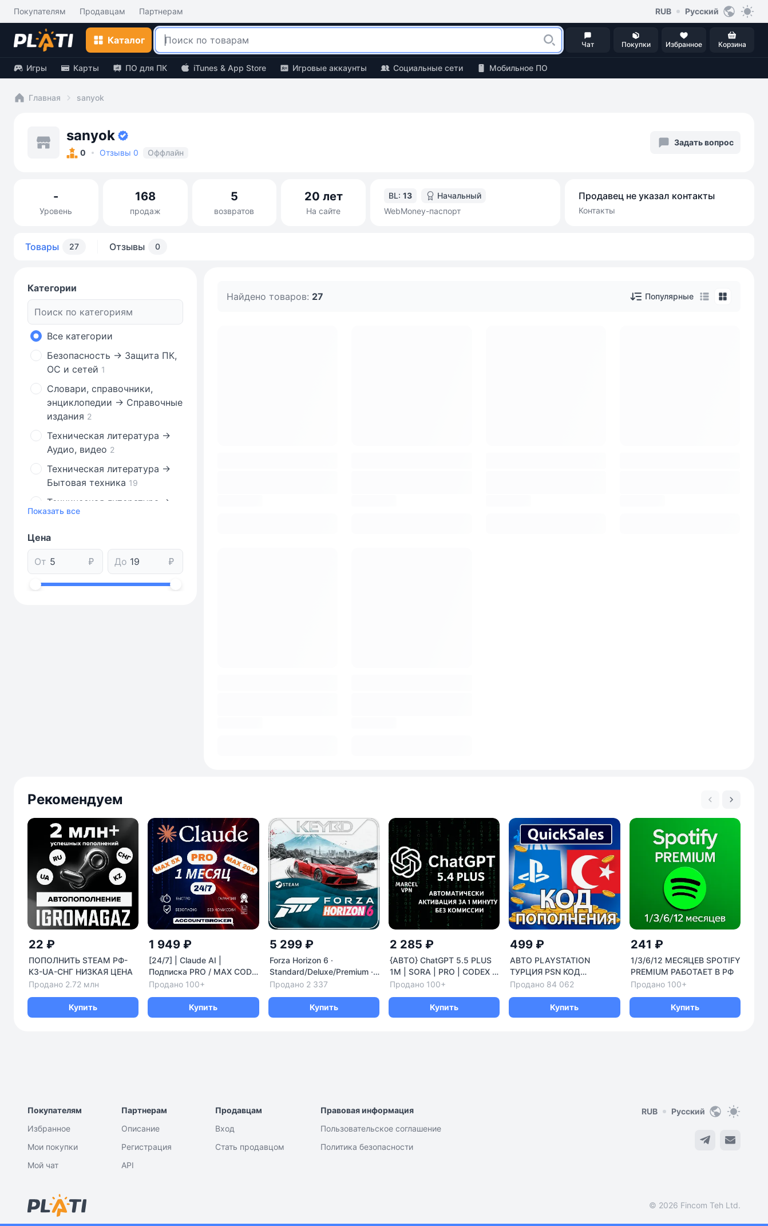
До (120, 561)
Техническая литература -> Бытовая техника (109, 475)
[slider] (35, 584)
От (40, 561)
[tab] (704, 296)
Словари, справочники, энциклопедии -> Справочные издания (115, 402)
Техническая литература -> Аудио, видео (109, 442)
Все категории (80, 336)
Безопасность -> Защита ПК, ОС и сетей (112, 362)
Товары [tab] (55, 247)
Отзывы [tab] (138, 247)
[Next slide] (731, 799)
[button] (549, 40)
